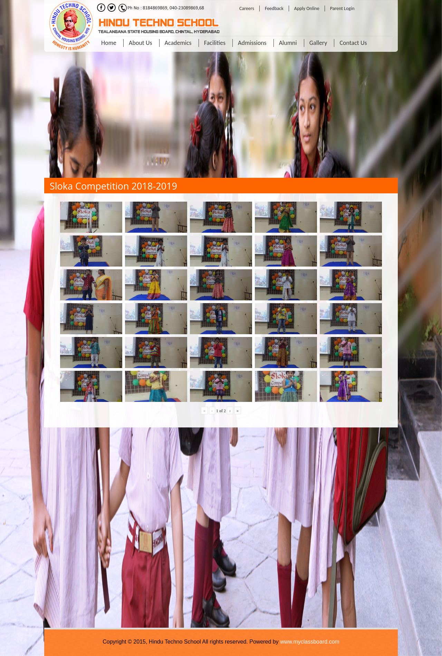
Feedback (274, 8)
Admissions (252, 43)
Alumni (288, 43)
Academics (178, 43)
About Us (140, 43)
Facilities (214, 43)
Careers (246, 8)
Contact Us (353, 43)
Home (108, 43)
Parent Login (342, 8)
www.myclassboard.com (309, 642)
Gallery (318, 43)
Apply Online (306, 8)
